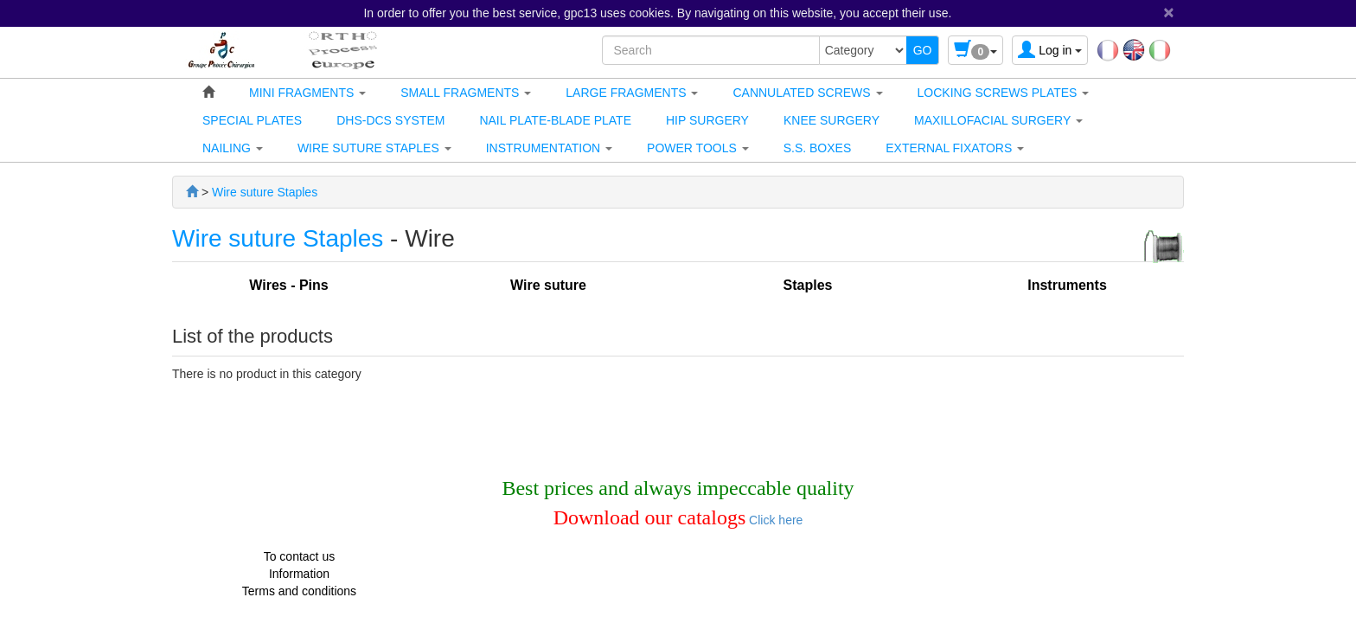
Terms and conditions (299, 591)
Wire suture (548, 285)
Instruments (1067, 285)
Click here (774, 520)
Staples (808, 285)
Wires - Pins (288, 285)
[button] (307, 92)
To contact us (300, 556)
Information (299, 574)
